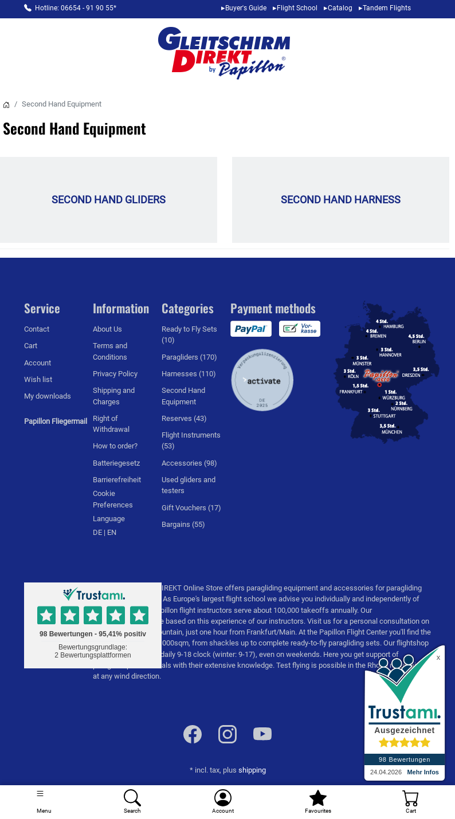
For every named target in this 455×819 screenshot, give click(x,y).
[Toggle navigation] (44, 802)
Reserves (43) (184, 418)
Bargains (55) (183, 524)
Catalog (340, 8)
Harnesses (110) (189, 373)
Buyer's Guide (245, 8)
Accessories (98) (189, 463)
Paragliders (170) (189, 357)
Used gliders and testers (188, 485)
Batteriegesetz (116, 463)
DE (98, 532)
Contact (36, 329)
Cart (30, 345)
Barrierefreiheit (117, 479)
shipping (252, 770)
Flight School (297, 8)
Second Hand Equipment (183, 395)
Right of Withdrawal (111, 424)
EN (111, 532)
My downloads (47, 396)
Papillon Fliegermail (55, 421)
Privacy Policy (115, 373)
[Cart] (411, 802)
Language (109, 518)
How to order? (115, 446)
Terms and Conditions (110, 351)
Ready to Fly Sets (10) (189, 334)
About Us (107, 329)
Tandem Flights (387, 8)
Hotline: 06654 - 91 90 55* (75, 8)
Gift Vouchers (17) (191, 507)
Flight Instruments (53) (191, 440)
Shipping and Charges (114, 395)
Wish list (38, 379)
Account (37, 363)
